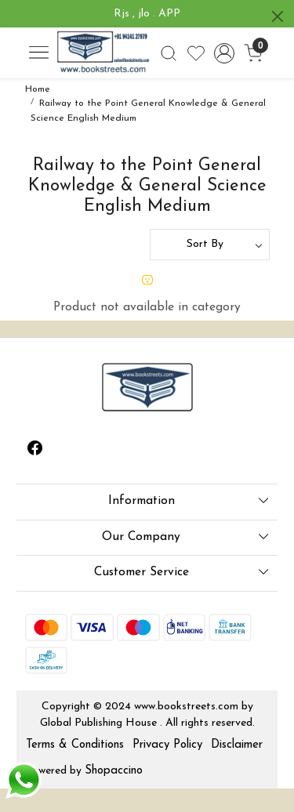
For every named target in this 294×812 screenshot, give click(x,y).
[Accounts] (224, 53)
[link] (168, 53)
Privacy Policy (167, 745)
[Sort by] (210, 244)
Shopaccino (114, 771)
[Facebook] (35, 450)
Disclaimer (237, 745)
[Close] (277, 16)
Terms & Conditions (75, 745)
